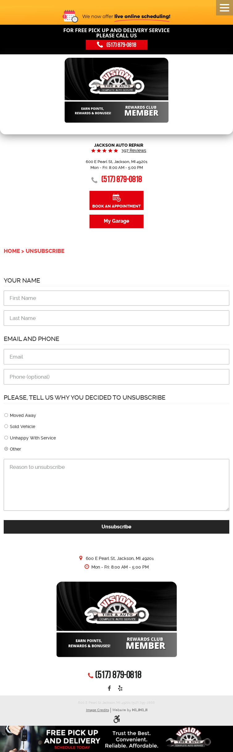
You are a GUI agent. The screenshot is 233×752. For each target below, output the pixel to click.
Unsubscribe (45, 251)
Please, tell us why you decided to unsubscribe (84, 397)
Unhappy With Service (33, 437)
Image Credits (97, 710)
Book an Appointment (116, 206)
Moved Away (23, 415)
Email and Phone (31, 338)
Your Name (22, 280)
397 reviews (133, 150)
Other (15, 449)
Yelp (120, 688)
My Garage (116, 221)
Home (12, 251)
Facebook (109, 688)
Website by (129, 710)
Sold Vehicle (22, 426)
